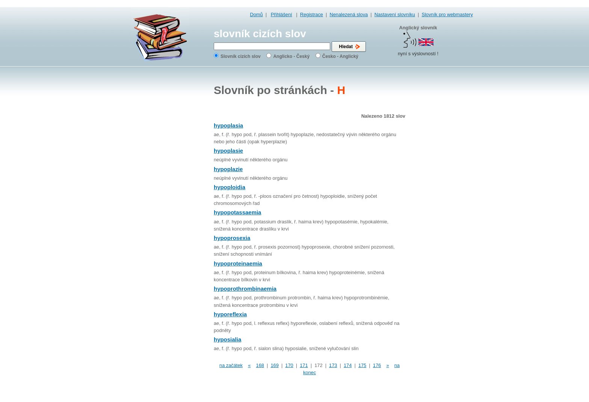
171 (304, 365)
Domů (256, 14)
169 (274, 365)
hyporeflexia (230, 314)
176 (377, 365)
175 (362, 365)
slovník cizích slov (260, 33)
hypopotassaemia (237, 212)
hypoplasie (228, 150)
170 (289, 365)
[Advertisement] (443, 188)
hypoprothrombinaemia (245, 288)
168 (260, 365)
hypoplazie (228, 169)
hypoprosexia (232, 238)
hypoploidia (229, 187)
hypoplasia (228, 125)
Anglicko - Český (291, 56)
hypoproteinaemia (238, 263)
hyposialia (227, 339)
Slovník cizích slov (240, 56)
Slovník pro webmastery (447, 14)
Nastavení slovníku (395, 14)
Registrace (311, 14)
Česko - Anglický (340, 56)
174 (348, 365)
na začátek (231, 365)
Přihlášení (281, 14)
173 (333, 365)
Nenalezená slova (348, 14)
